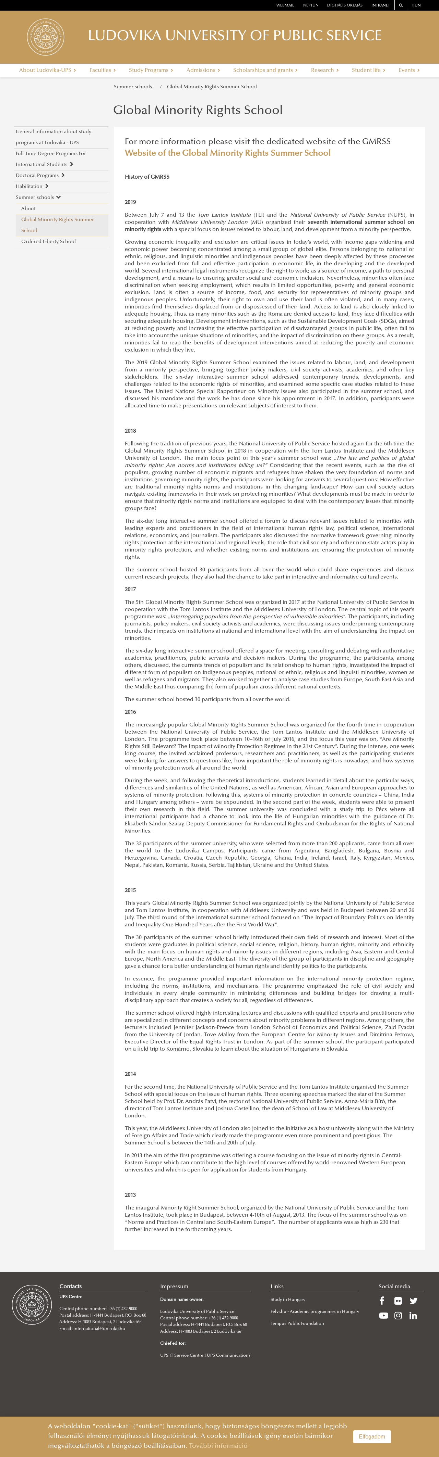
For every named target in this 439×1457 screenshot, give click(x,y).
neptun (311, 6)
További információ (218, 1446)
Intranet (380, 6)
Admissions (203, 70)
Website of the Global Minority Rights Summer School (228, 154)
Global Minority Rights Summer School (212, 87)
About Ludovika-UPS (47, 70)
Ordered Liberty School (48, 241)
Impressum (174, 1287)
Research (325, 70)
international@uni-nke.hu (99, 1329)
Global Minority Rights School (198, 111)
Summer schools (134, 87)
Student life (368, 70)
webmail (285, 6)
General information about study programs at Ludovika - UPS (53, 137)
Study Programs (151, 70)
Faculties (103, 70)
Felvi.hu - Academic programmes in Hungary (315, 1312)
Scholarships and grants (265, 70)
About (28, 209)
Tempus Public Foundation (297, 1324)
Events (409, 70)
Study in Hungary (288, 1300)
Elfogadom (372, 1437)
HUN (416, 6)
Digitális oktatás (345, 6)
